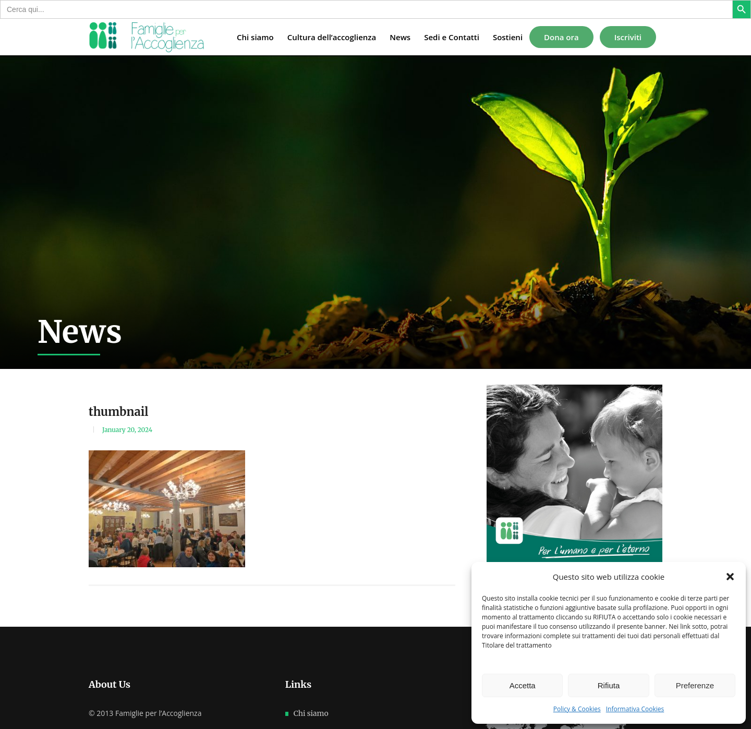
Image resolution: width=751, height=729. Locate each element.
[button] (730, 576)
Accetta (523, 685)
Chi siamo (311, 713)
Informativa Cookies (635, 708)
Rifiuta (609, 685)
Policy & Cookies (577, 708)
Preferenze (695, 685)
